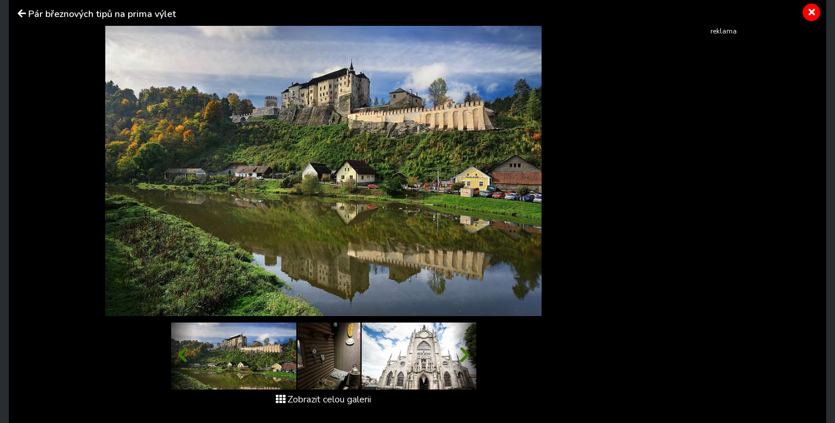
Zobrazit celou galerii (323, 399)
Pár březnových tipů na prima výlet (102, 14)
